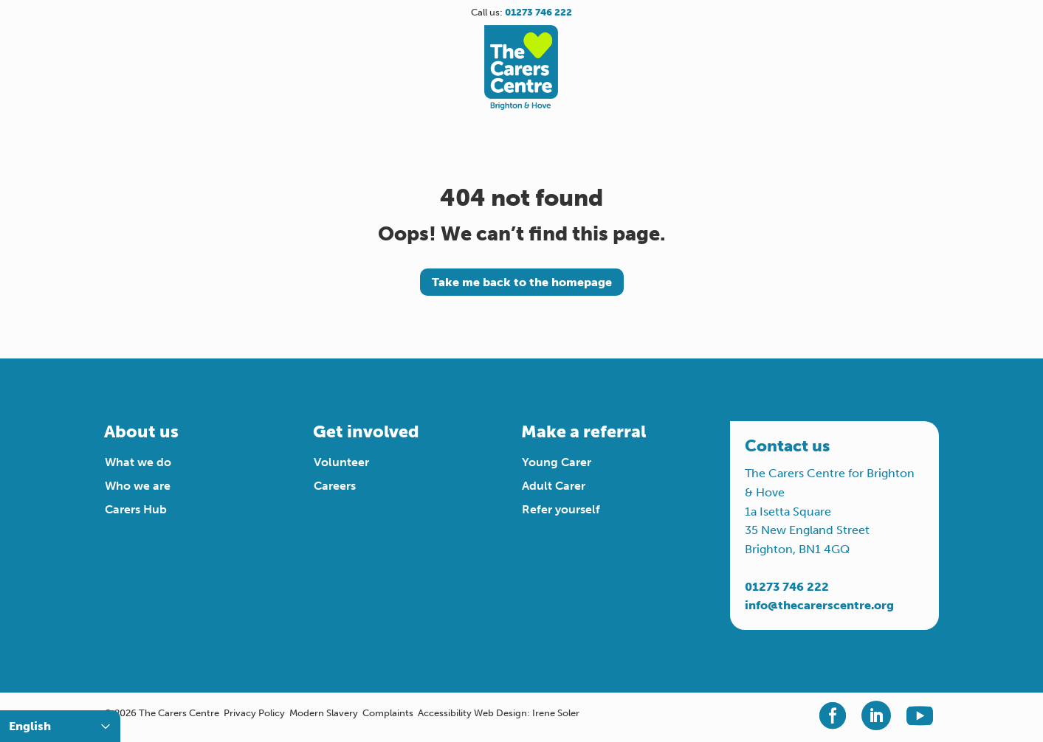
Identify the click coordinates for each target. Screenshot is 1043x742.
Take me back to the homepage (522, 282)
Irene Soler (555, 712)
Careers (335, 486)
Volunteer (341, 462)
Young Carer (556, 462)
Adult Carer (553, 486)
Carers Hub (136, 509)
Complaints (387, 712)
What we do (138, 462)
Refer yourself (561, 509)
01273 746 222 (787, 587)
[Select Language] (60, 726)
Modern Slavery (323, 712)
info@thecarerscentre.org (819, 605)
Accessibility (445, 712)
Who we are (138, 486)
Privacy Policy (254, 712)
